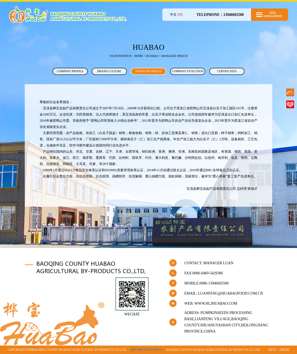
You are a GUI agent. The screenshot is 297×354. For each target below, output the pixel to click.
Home (138, 56)
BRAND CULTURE (109, 71)
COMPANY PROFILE (70, 71)
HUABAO (152, 56)
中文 (173, 14)
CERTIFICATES (227, 71)
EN (180, 14)
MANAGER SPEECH (148, 71)
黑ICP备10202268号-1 (146, 349)
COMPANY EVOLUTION (188, 71)
